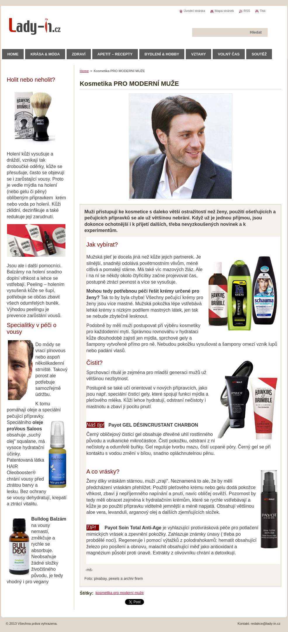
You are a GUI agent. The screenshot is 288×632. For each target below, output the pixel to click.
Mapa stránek (224, 11)
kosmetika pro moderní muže (120, 593)
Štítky (86, 593)
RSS (247, 11)
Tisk (263, 11)
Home (84, 71)
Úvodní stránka (194, 11)
